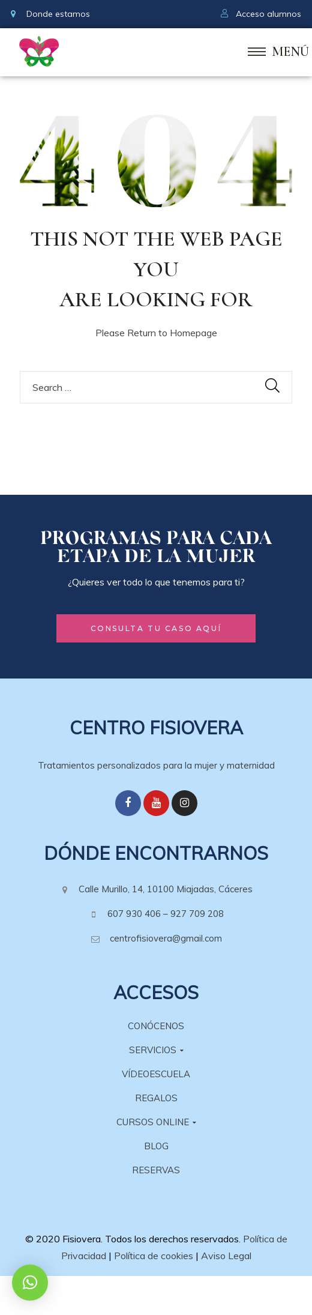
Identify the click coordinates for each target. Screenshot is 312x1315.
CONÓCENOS (156, 1026)
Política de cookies (153, 1256)
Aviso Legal (226, 1256)
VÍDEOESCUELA (156, 1074)
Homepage (193, 333)
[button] (156, 628)
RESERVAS (156, 1170)
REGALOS (156, 1098)
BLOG (156, 1146)
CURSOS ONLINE (156, 1122)
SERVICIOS (156, 1050)
